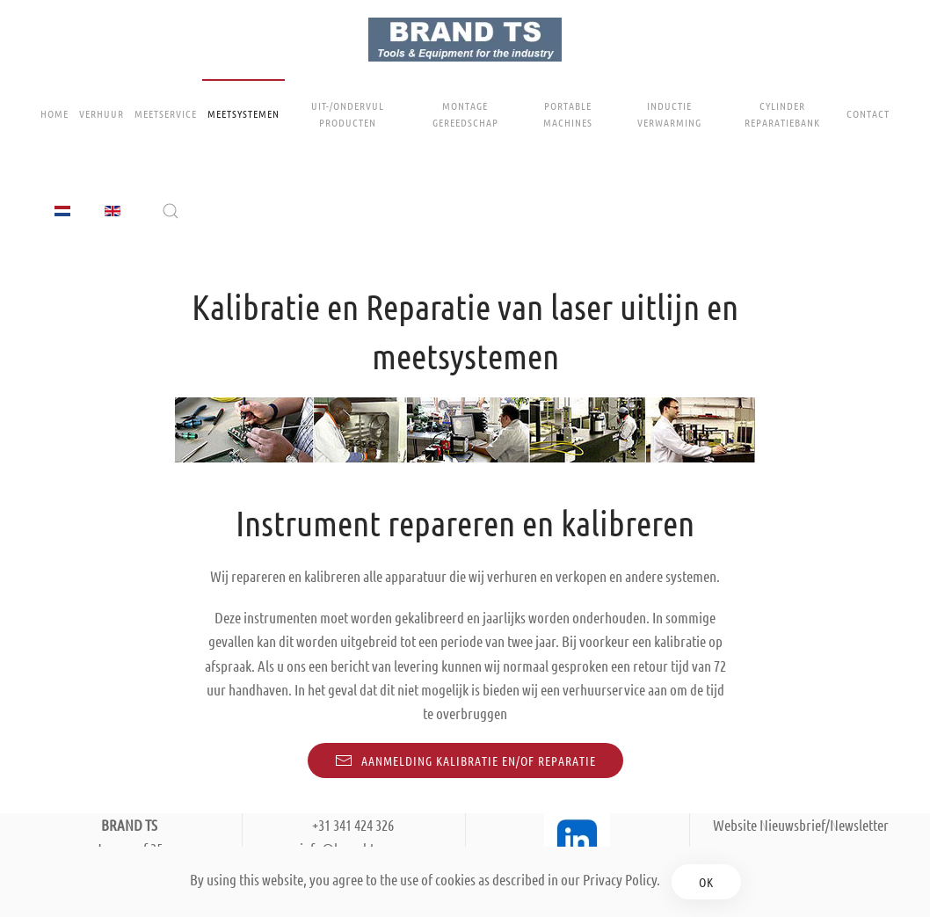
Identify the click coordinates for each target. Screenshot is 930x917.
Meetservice (165, 113)
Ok (706, 882)
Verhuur (101, 113)
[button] (170, 211)
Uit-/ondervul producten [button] (347, 113)
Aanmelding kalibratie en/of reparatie (465, 760)
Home (54, 113)
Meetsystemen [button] (243, 113)
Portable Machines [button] (567, 113)
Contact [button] (868, 113)
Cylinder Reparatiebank (782, 113)
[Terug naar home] (465, 40)
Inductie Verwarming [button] (669, 113)
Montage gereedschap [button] (465, 113)
